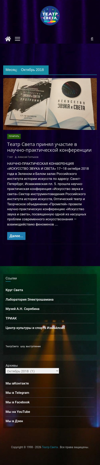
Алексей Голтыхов (28, 157)
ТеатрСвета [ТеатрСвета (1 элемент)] (12, 346)
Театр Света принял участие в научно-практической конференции (50, 146)
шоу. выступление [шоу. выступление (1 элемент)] (30, 346)
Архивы (12, 365)
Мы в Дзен (14, 421)
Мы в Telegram (17, 393)
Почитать (14, 136)
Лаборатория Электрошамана (30, 299)
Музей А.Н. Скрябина (22, 309)
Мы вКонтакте (17, 383)
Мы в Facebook (18, 402)
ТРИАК (11, 318)
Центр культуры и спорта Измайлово (35, 328)
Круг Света (14, 290)
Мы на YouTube (18, 412)
